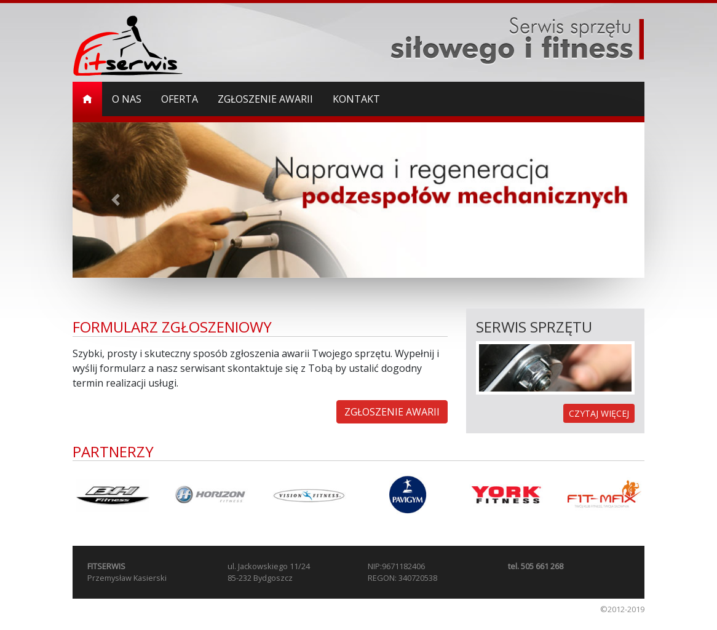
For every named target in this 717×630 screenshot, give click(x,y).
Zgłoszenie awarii (265, 99)
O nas (126, 99)
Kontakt (356, 99)
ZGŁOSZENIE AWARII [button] (392, 412)
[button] (116, 200)
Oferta (179, 99)
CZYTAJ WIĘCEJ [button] (599, 413)
